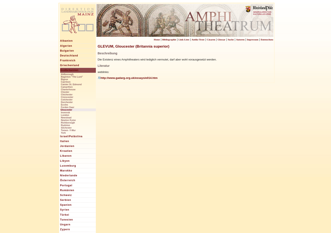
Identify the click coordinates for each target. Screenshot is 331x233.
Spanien (66, 204)
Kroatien (66, 150)
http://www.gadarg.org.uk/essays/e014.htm (128, 77)
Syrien (64, 209)
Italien (64, 141)
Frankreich (68, 60)
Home (157, 39)
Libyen (65, 160)
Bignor (64, 79)
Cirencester (67, 97)
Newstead (66, 117)
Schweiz (66, 195)
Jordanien (67, 146)
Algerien (66, 45)
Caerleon (66, 82)
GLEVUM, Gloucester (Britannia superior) (134, 46)
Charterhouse (68, 89)
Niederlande (68, 175)
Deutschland (69, 55)
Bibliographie (169, 39)
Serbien (65, 200)
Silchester (66, 127)
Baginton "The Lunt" (72, 76)
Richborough (68, 122)
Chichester (67, 94)
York (63, 133)
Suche (231, 39)
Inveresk (65, 112)
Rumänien (67, 190)
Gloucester (66, 109)
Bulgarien (67, 50)
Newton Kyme (68, 120)
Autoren (240, 39)
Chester (65, 92)
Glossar (221, 39)
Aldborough (67, 74)
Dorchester (67, 102)
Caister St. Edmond (71, 84)
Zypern (65, 229)
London (65, 115)
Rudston (65, 125)
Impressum (252, 39)
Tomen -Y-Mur (68, 130)
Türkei (64, 214)
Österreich (67, 180)
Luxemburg (68, 165)
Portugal (66, 185)
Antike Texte (197, 39)
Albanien (66, 40)
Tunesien (66, 219)
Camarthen (67, 87)
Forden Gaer (67, 107)
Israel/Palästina (71, 136)
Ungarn (65, 224)
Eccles (64, 104)
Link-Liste (183, 39)
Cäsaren (211, 39)
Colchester (67, 99)
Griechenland (69, 65)
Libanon (66, 155)
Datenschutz (267, 39)
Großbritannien (69, 70)
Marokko (66, 170)
